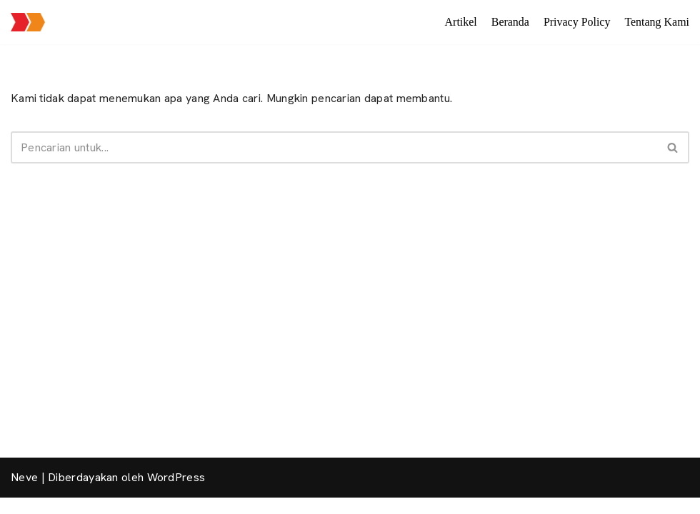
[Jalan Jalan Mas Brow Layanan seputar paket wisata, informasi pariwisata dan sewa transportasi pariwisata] (28, 22)
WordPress (176, 493)
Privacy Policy (576, 22)
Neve (24, 493)
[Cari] (334, 147)
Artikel (460, 22)
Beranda (510, 22)
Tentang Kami (656, 22)
